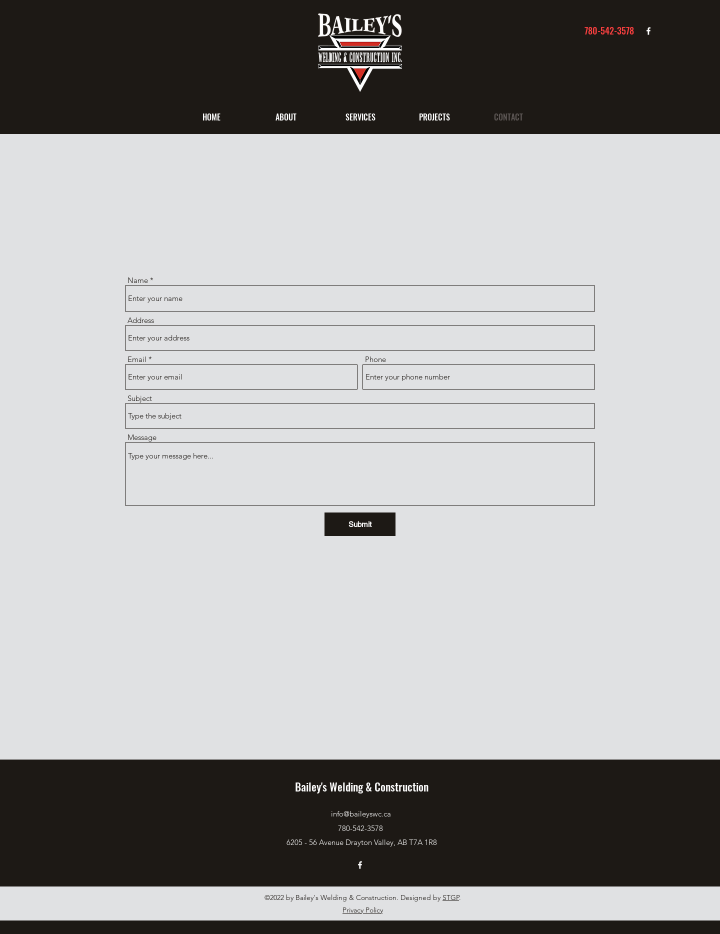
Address (141, 320)
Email (137, 359)
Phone (375, 359)
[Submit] (360, 524)
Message (142, 437)
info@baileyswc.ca (361, 813)
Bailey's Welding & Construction (361, 786)
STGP (450, 897)
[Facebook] (649, 31)
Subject (140, 398)
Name (138, 280)
